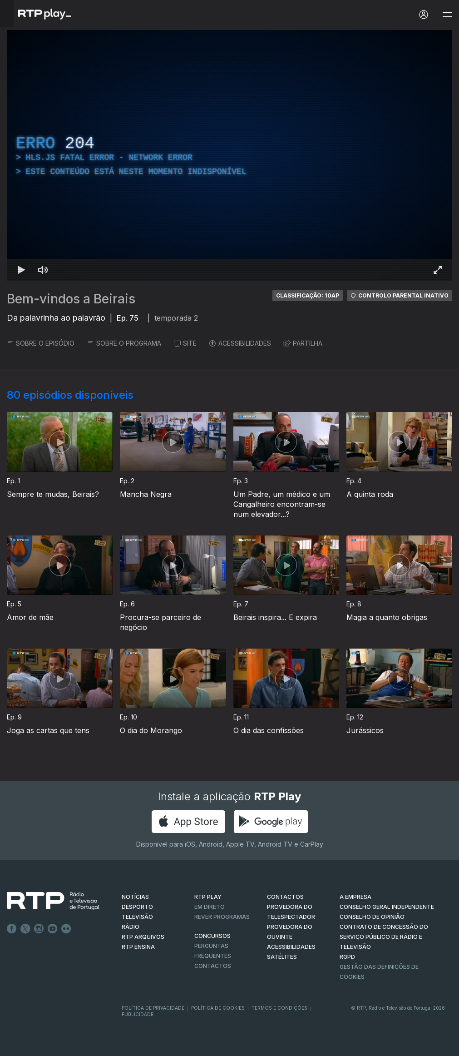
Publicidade (137, 1014)
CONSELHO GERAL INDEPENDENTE (387, 906)
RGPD (347, 956)
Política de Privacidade (153, 1008)
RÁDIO (130, 926)
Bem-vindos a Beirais (71, 299)
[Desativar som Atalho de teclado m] (43, 270)
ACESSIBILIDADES (240, 343)
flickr (66, 929)
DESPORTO (137, 906)
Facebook (12, 929)
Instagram (39, 929)
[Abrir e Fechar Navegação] (447, 15)
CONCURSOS (212, 935)
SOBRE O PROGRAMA (124, 343)
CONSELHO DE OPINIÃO (372, 916)
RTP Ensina (138, 946)
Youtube (53, 929)
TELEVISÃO (137, 916)
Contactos (212, 965)
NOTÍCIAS (135, 896)
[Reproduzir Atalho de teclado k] (21, 270)
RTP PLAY (208, 896)
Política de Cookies (218, 1008)
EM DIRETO (209, 906)
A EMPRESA (355, 896)
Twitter (25, 929)
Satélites (282, 956)
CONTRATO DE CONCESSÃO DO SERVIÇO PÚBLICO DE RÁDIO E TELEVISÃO (384, 936)
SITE (185, 343)
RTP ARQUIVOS (143, 936)
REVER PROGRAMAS (222, 916)
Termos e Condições (279, 1008)
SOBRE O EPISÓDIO (40, 343)
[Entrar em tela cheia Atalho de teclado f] (438, 270)
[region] (229, 155)
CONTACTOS (285, 896)
